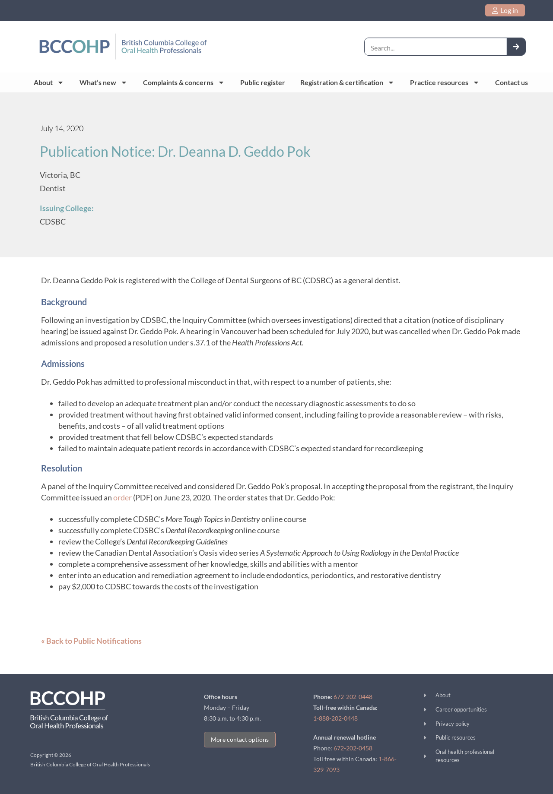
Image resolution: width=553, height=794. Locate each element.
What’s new (103, 82)
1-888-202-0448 (335, 718)
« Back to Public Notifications (91, 640)
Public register (262, 82)
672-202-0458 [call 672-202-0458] (353, 748)
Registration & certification (347, 82)
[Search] (516, 46)
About (49, 82)
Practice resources (445, 82)
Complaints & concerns (184, 82)
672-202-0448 (353, 696)
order (122, 497)
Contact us (511, 82)
